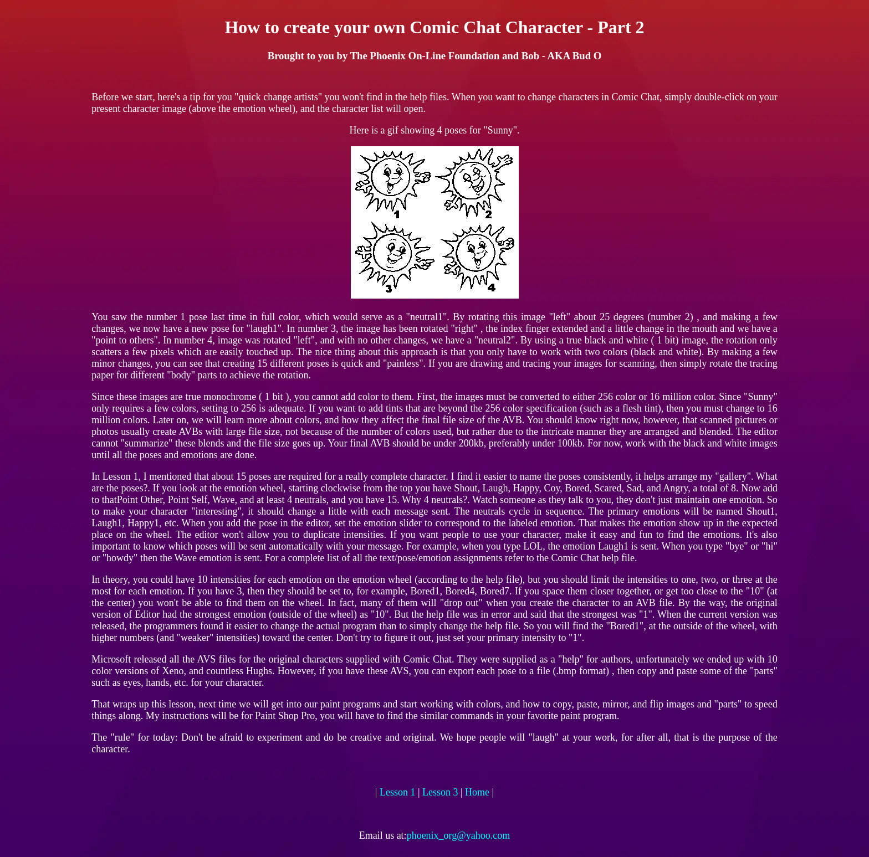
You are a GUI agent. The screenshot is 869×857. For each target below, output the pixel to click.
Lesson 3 (440, 792)
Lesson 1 (398, 792)
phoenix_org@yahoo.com (458, 835)
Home (477, 792)
